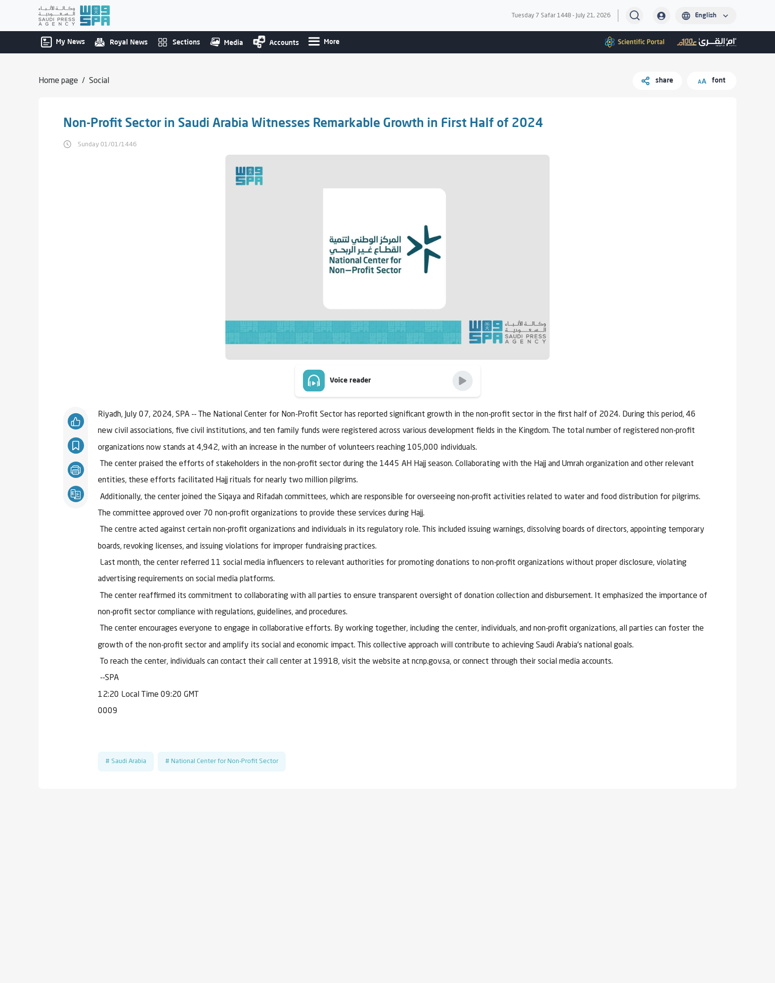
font (712, 81)
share (657, 81)
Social (99, 81)
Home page (58, 81)
